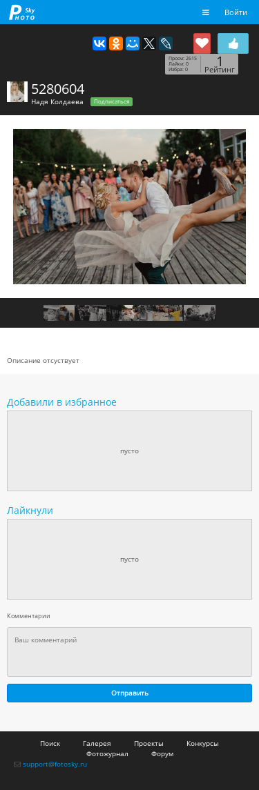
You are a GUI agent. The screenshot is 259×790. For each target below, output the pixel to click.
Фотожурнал (107, 753)
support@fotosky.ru (55, 764)
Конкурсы (202, 743)
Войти (235, 12)
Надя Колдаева (57, 101)
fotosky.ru (22, 12)
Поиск (50, 743)
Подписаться (111, 101)
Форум (162, 753)
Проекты (149, 743)
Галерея (97, 743)
